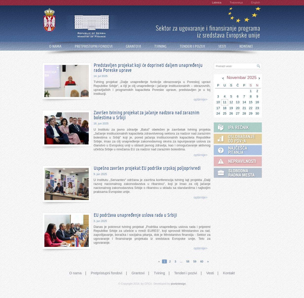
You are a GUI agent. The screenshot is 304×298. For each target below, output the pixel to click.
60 (201, 261)
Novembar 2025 (242, 77)
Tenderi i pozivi (185, 273)
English (255, 2)
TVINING (160, 46)
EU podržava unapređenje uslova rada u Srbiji (135, 215)
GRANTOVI (133, 46)
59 (194, 261)
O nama (75, 273)
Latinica (216, 2)
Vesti (210, 273)
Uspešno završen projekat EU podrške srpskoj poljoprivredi (147, 168)
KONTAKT (246, 46)
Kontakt (229, 273)
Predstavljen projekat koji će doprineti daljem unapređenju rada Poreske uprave (148, 68)
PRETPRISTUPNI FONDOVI (93, 46)
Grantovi (137, 273)
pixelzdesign (178, 283)
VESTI (222, 46)
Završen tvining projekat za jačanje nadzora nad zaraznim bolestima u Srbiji (146, 115)
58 (187, 261)
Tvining (159, 273)
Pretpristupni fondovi (106, 273)
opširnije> (200, 99)
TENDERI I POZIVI (192, 46)
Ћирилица (236, 2)
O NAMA (55, 46)
